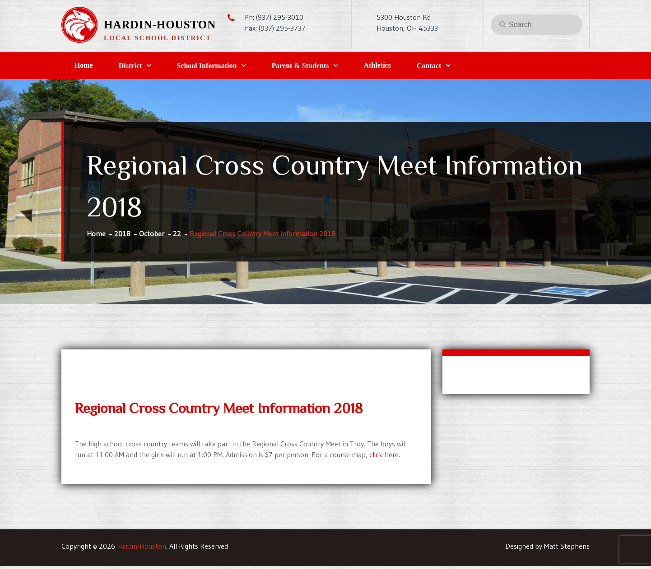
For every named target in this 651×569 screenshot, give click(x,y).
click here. (384, 457)
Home (88, 66)
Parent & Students (328, 67)
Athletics (413, 66)
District (142, 67)
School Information (227, 67)
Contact (473, 67)
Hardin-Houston (160, 24)
